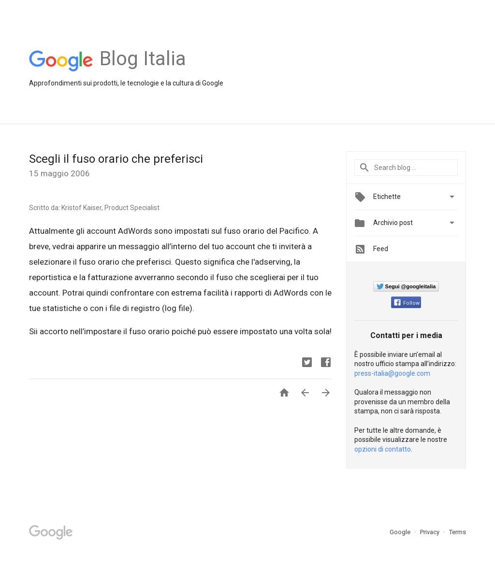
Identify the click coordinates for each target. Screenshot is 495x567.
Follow (407, 303)
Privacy (430, 532)
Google (401, 532)
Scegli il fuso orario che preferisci (116, 159)
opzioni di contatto (382, 449)
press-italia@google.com (392, 373)
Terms (457, 532)
